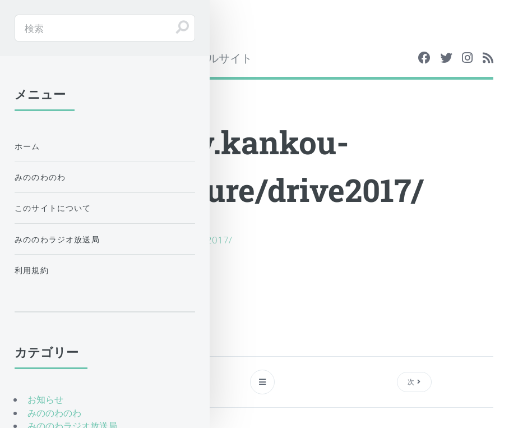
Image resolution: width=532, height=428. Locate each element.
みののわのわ (40, 177)
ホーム (27, 146)
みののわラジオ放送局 (57, 239)
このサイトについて (53, 208)
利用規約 (32, 270)
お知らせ (45, 399)
